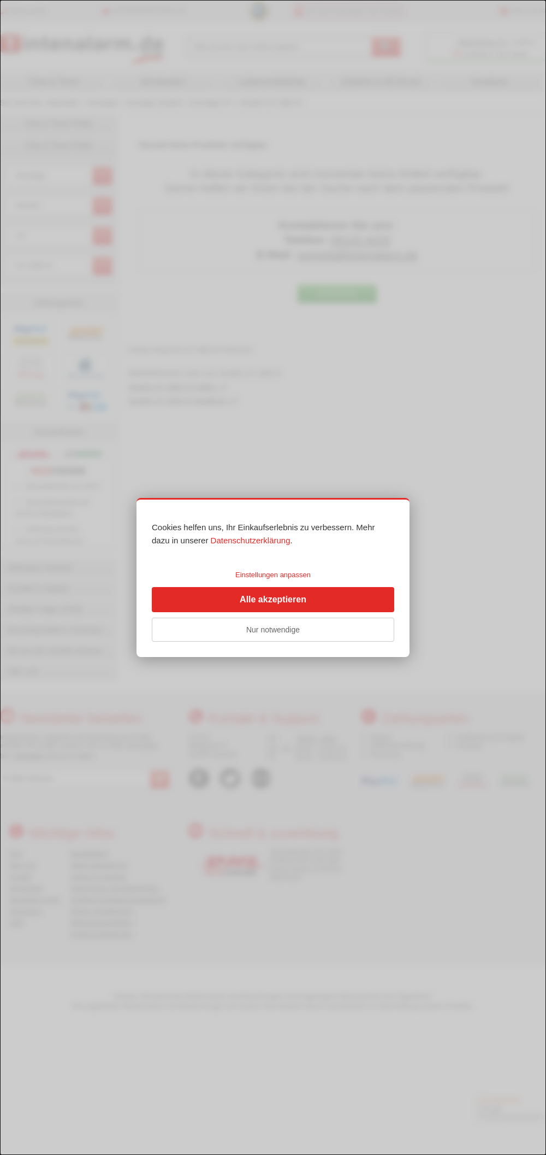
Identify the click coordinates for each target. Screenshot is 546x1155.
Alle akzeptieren (273, 599)
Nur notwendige (273, 629)
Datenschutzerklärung (250, 540)
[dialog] (273, 577)
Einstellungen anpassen (273, 575)
